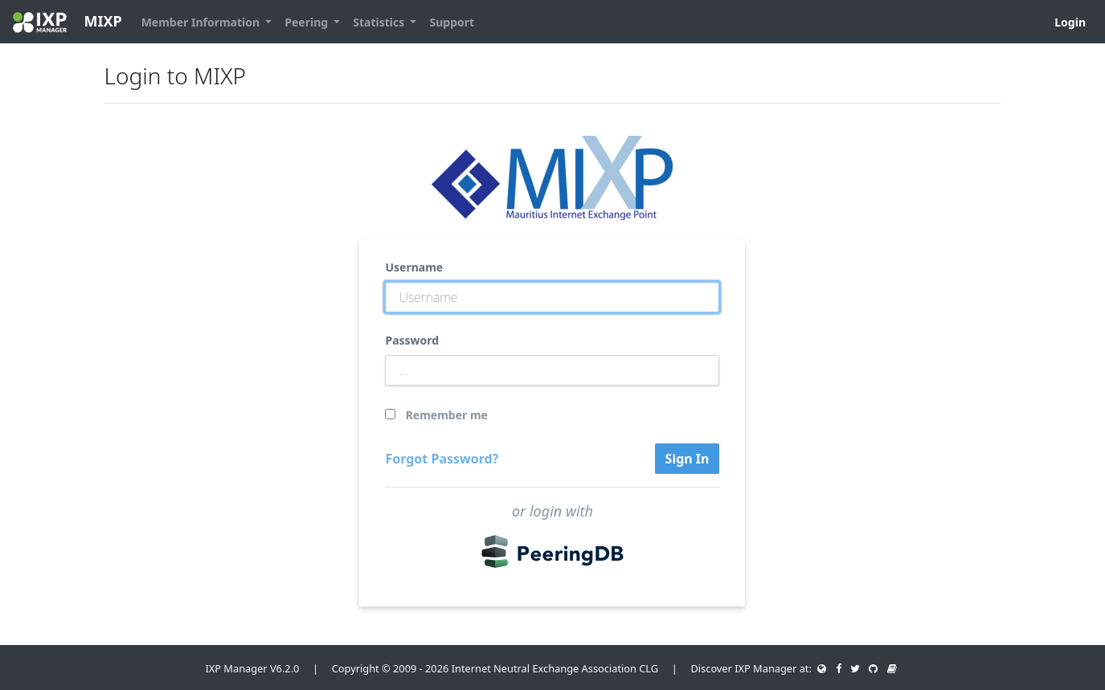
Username (414, 267)
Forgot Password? (441, 458)
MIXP (67, 22)
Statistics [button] (380, 22)
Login (1070, 22)
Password (412, 340)
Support (451, 22)
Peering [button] (307, 22)
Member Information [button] (202, 22)
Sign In (687, 458)
